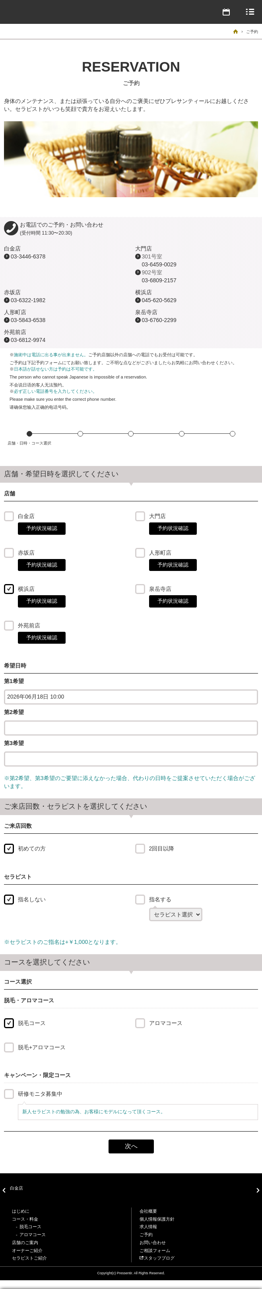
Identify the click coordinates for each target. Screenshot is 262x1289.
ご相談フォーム (155, 1250)
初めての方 (32, 848)
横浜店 (26, 589)
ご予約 (146, 1234)
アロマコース (165, 1023)
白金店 (26, 516)
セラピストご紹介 (29, 1258)
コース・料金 (25, 1219)
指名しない (32, 899)
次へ (131, 1146)
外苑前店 (29, 625)
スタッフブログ (157, 1258)
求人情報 (148, 1226)
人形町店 (160, 552)
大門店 (157, 516)
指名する (160, 899)
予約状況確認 (41, 528)
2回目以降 (162, 848)
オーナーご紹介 (27, 1250)
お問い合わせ (153, 1242)
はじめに (20, 1211)
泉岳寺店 (160, 589)
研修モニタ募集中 (40, 1094)
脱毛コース (32, 1023)
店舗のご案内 (25, 1242)
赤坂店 (26, 552)
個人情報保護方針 (157, 1219)
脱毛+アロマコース (42, 1047)
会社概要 (148, 1211)
